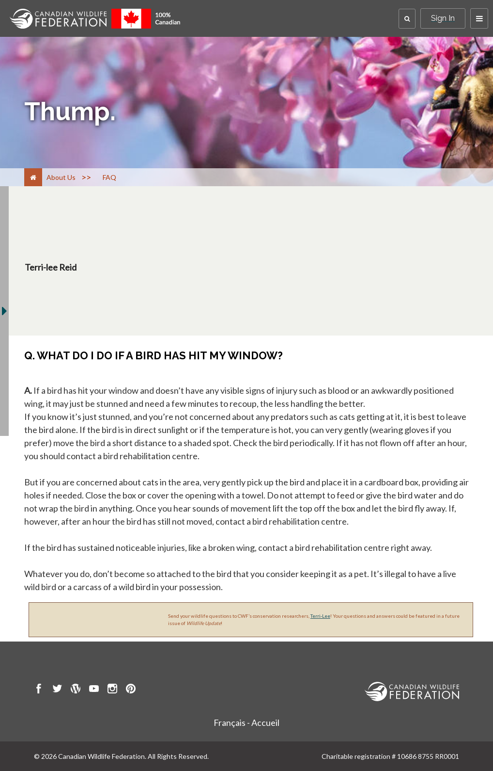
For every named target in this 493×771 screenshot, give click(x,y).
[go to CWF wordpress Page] (75, 690)
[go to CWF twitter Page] (57, 690)
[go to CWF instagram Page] (112, 690)
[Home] (33, 177)
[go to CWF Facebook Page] (39, 690)
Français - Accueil (246, 722)
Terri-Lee (320, 616)
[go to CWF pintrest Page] (131, 690)
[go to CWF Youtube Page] (94, 690)
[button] (407, 19)
